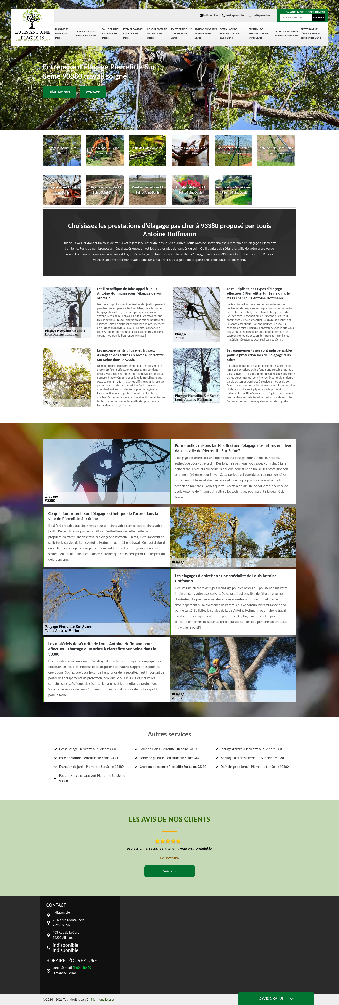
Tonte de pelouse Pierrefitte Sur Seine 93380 (171, 758)
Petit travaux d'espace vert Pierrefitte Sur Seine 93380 (92, 778)
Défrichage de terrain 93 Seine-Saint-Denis (230, 33)
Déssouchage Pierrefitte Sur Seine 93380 (87, 749)
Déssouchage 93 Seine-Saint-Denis (86, 33)
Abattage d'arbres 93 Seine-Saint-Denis (205, 33)
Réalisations (60, 92)
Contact (93, 92)
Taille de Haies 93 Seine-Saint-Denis (110, 33)
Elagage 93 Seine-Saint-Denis (62, 33)
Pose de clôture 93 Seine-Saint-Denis (157, 33)
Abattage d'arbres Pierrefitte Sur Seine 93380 (252, 758)
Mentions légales (103, 999)
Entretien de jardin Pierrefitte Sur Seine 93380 (91, 767)
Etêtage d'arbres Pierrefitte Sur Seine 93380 (251, 749)
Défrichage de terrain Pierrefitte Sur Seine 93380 (255, 767)
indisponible (209, 15)
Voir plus (169, 871)
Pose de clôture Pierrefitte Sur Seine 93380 (89, 758)
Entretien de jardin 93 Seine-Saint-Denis (286, 33)
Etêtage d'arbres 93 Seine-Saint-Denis (133, 33)
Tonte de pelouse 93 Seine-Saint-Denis (181, 33)
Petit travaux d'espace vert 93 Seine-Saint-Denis (311, 33)
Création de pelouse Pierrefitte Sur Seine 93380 (173, 767)
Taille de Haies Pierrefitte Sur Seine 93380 (169, 749)
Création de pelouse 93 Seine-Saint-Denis (259, 33)
